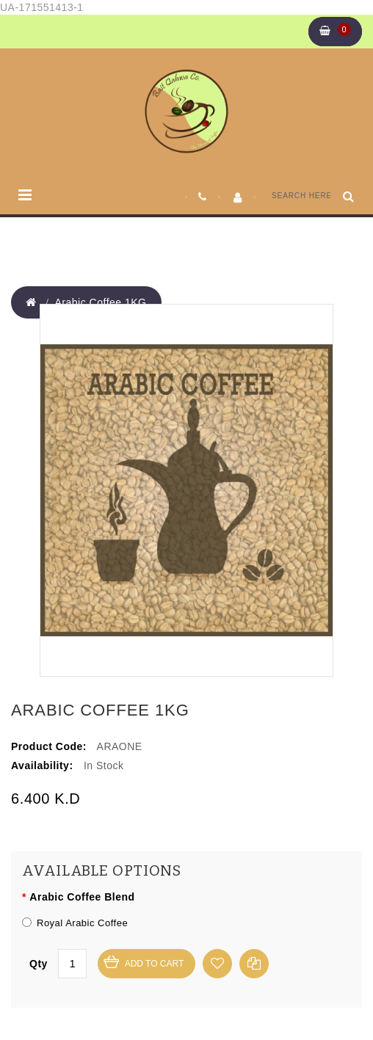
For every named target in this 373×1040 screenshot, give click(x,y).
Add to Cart (154, 964)
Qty (38, 964)
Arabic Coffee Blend (81, 897)
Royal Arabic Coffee (75, 922)
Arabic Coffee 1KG (101, 302)
